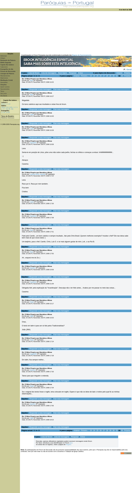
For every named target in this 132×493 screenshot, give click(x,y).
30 (114, 76)
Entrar (80, 73)
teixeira (32, 268)
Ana (31, 80)
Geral (129, 69)
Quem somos (4, 87)
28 (107, 76)
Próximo (127, 73)
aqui (71, 443)
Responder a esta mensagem (40, 89)
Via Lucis (3, 93)
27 (104, 76)
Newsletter (4, 82)
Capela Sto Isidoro (10, 100)
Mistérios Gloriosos (7, 118)
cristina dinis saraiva (37, 174)
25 (97, 76)
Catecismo (4, 67)
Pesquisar (72, 73)
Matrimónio (4, 78)
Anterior (119, 73)
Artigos (2, 58)
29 (110, 76)
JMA (31, 316)
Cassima (33, 143)
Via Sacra (3, 95)
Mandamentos (5, 76)
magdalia (33, 354)
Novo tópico (62, 73)
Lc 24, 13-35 (5, 112)
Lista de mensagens (48, 73)
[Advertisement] (66, 31)
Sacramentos (4, 89)
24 (94, 76)
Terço (2, 91)
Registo (68, 444)
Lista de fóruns (33, 73)
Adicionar (3, 56)
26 (100, 76)
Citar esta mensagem (61, 89)
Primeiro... (85, 76)
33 (122, 76)
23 (91, 76)
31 (117, 76)
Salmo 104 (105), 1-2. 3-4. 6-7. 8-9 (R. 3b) (9, 108)
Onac (32, 302)
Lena (32, 114)
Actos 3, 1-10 (5, 104)
